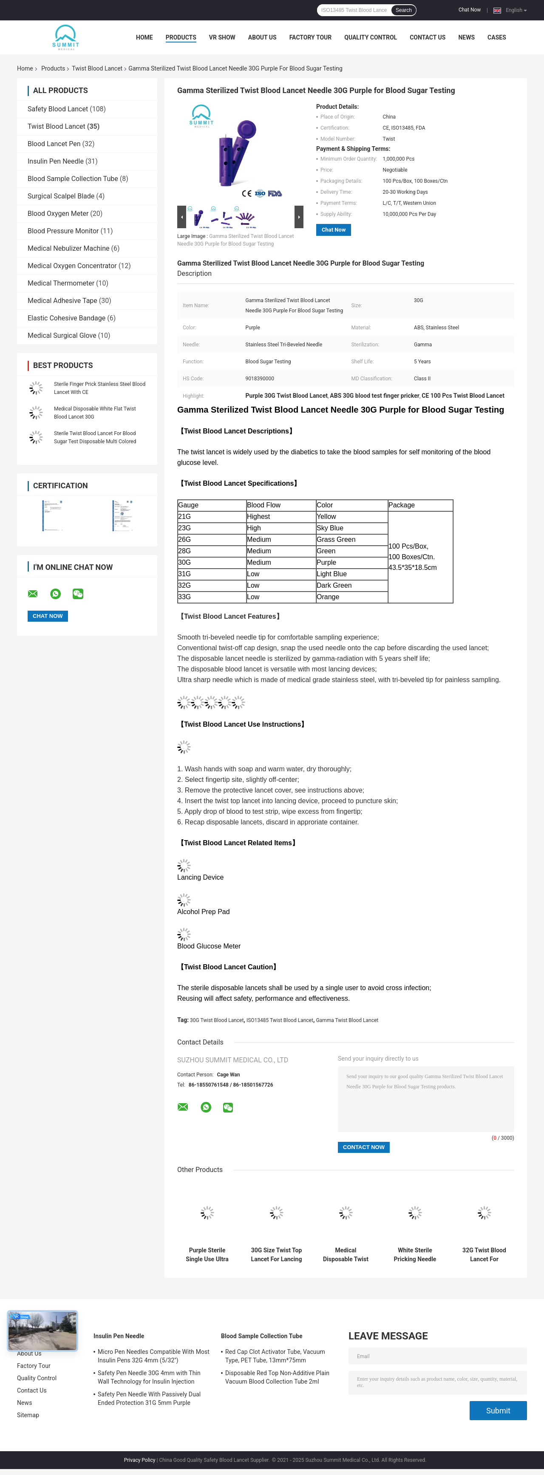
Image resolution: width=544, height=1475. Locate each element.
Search (404, 10)
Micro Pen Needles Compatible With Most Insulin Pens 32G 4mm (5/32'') (154, 1356)
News (466, 37)
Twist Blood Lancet (97, 68)
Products (181, 37)
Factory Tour (310, 37)
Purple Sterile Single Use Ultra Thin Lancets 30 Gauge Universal (207, 1255)
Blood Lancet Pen (54, 144)
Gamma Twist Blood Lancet (347, 1020)
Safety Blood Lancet (58, 109)
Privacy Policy (140, 1460)
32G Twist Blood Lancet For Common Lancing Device (484, 1255)
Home (144, 37)
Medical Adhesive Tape (62, 301)
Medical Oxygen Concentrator (72, 266)
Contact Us (427, 37)
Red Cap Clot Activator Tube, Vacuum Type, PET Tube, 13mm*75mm (275, 1356)
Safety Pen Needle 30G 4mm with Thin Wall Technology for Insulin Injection (149, 1377)
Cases (496, 37)
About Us (262, 37)
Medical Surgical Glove (62, 335)
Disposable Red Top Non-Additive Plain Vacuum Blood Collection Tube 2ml (277, 1377)
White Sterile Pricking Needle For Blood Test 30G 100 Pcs (414, 1255)
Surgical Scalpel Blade (61, 196)
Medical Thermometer (61, 283)
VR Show (222, 37)
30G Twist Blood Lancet (217, 1020)
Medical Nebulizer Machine (69, 248)
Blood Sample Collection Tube (73, 179)
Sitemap (28, 1415)
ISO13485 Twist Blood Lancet (279, 1020)
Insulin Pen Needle (56, 161)
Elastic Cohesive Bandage (66, 318)
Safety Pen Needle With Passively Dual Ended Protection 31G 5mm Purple (149, 1398)
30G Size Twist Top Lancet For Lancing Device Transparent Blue (276, 1255)
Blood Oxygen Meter (58, 214)
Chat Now (470, 10)
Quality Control (370, 37)
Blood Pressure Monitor (63, 231)
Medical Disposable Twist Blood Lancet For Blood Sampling (345, 1255)
